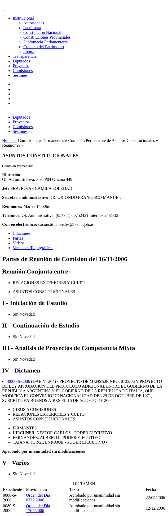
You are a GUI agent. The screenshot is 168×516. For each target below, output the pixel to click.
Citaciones (22, 233)
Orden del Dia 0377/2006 (38, 497)
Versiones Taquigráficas (33, 247)
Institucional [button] (23, 18)
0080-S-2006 (19, 381)
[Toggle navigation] (4, 10)
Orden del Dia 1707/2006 (38, 508)
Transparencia (25, 56)
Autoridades (33, 23)
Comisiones (23, 70)
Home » (9, 140)
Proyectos (21, 66)
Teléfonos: (11, 215)
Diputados (21, 61)
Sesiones (20, 75)
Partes (18, 238)
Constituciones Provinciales (46, 37)
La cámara (32, 27)
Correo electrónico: (19, 224)
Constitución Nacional (42, 32)
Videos (18, 243)
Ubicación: (12, 174)
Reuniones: (12, 206)
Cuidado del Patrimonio (43, 46)
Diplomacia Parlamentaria (45, 42)
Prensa (29, 51)
